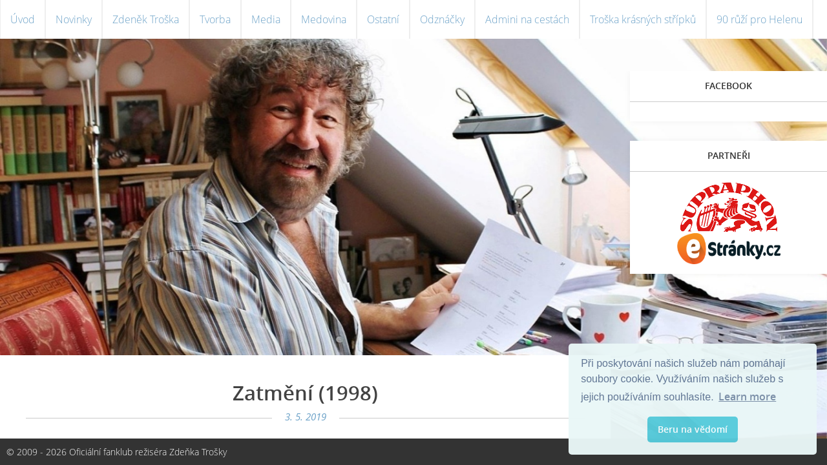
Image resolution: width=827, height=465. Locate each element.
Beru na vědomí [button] (693, 429)
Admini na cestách (527, 19)
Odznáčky (442, 19)
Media (265, 19)
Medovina (323, 19)
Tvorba (215, 19)
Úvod (22, 19)
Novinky (74, 19)
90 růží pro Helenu (759, 19)
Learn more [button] (747, 396)
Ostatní (383, 19)
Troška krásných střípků (643, 19)
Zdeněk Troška (145, 19)
